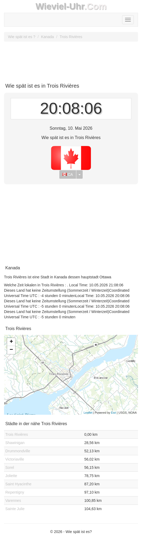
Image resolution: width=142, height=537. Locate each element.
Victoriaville (14, 459)
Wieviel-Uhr (60, 6)
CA (67, 174)
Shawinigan (14, 443)
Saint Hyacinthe (18, 484)
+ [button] (11, 342)
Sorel (9, 467)
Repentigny (14, 492)
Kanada (47, 37)
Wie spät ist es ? (21, 37)
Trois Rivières (71, 37)
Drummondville (17, 451)
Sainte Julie (14, 509)
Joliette (11, 476)
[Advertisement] (71, 60)
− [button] (11, 350)
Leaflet (87, 412)
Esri (113, 412)
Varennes (13, 500)
